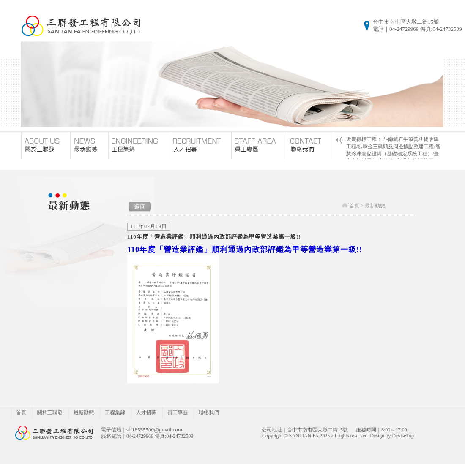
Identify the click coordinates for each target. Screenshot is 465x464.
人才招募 (146, 412)
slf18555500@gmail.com (154, 429)
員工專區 (177, 412)
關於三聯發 (50, 412)
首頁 (354, 206)
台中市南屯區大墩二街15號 (406, 22)
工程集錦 (115, 412)
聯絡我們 (209, 412)
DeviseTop (403, 436)
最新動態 (375, 206)
